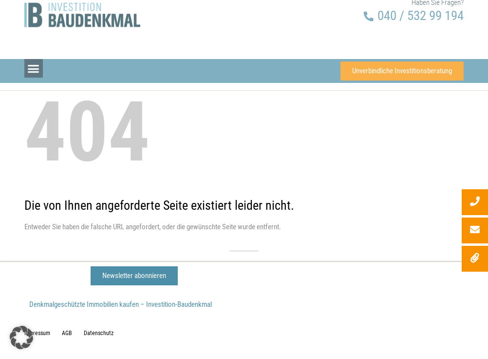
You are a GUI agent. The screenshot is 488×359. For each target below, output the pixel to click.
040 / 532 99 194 (420, 8)
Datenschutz (98, 333)
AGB (67, 333)
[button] (33, 66)
